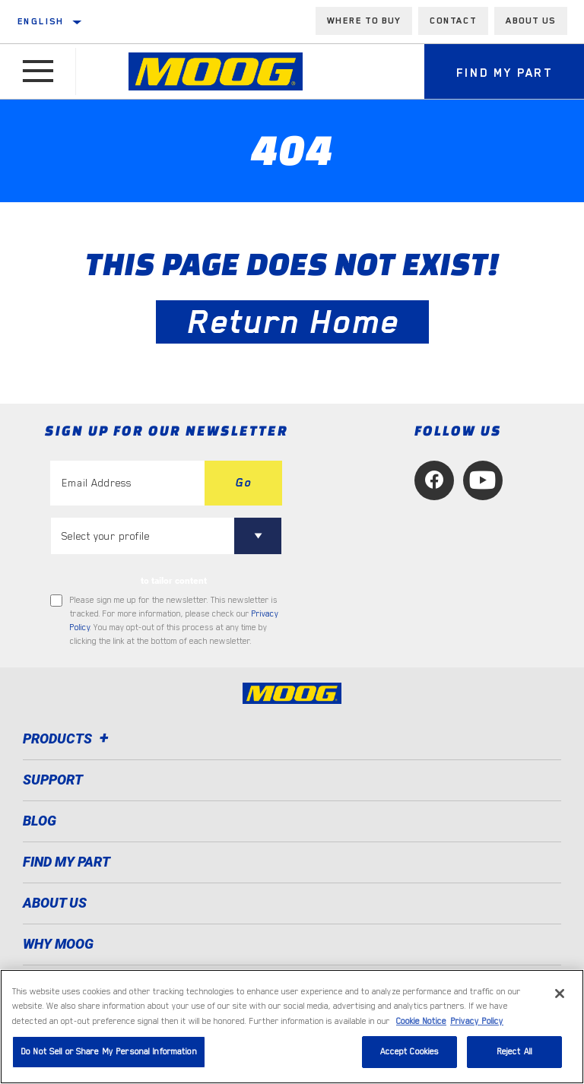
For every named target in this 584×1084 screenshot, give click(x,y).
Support (53, 780)
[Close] (559, 993)
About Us (55, 903)
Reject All (514, 1052)
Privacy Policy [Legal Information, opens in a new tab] (476, 1021)
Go (243, 483)
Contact (453, 20)
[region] (292, 1026)
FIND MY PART (66, 862)
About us (531, 20)
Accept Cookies (410, 1052)
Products (68, 738)
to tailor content (174, 580)
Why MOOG (58, 944)
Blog (39, 821)
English (41, 21)
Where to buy (364, 20)
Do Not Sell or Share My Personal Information (109, 1052)
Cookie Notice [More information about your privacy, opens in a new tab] (421, 1021)
